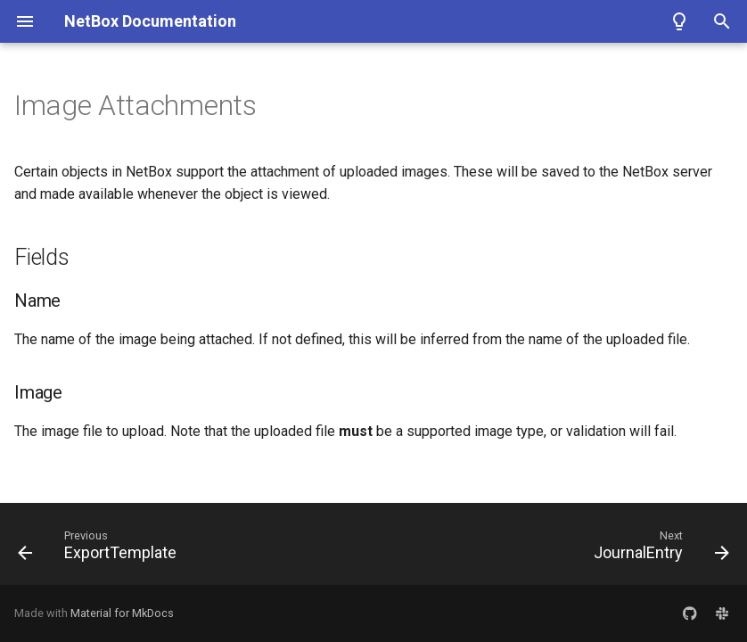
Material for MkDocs (122, 613)
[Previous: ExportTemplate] (101, 549)
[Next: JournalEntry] (657, 549)
